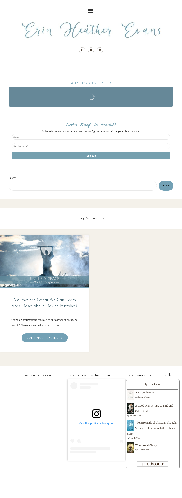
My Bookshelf (153, 384)
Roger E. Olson (134, 438)
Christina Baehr (143, 450)
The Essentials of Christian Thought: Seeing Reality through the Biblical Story (152, 428)
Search (12, 177)
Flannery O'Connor (144, 397)
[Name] (91, 137)
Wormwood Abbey (146, 445)
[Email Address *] (91, 146)
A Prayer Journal (144, 392)
